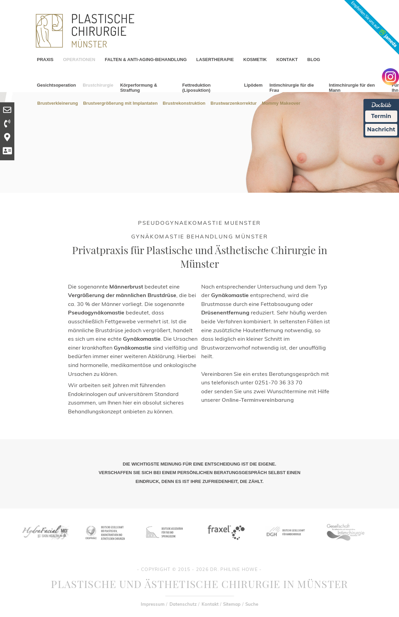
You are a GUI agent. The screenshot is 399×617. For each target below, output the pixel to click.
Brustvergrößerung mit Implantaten (120, 102)
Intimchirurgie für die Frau (292, 88)
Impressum (153, 604)
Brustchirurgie (98, 85)
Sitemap (231, 604)
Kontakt (210, 604)
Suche (251, 604)
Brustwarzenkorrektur (233, 102)
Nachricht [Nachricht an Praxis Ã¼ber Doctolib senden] (381, 129)
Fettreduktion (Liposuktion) (196, 88)
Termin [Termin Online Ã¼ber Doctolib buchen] (381, 116)
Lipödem (253, 85)
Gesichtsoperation (56, 85)
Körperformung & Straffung (138, 88)
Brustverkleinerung (57, 102)
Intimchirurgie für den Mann (352, 88)
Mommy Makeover (281, 102)
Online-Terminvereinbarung (258, 399)
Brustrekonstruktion (184, 102)
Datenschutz (183, 604)
